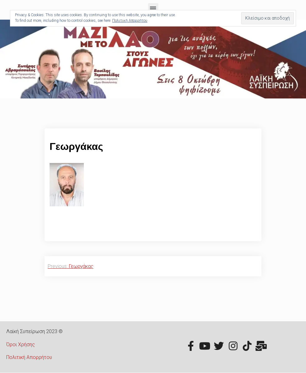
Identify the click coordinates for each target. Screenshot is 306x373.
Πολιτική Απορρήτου (29, 357)
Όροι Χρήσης (20, 344)
